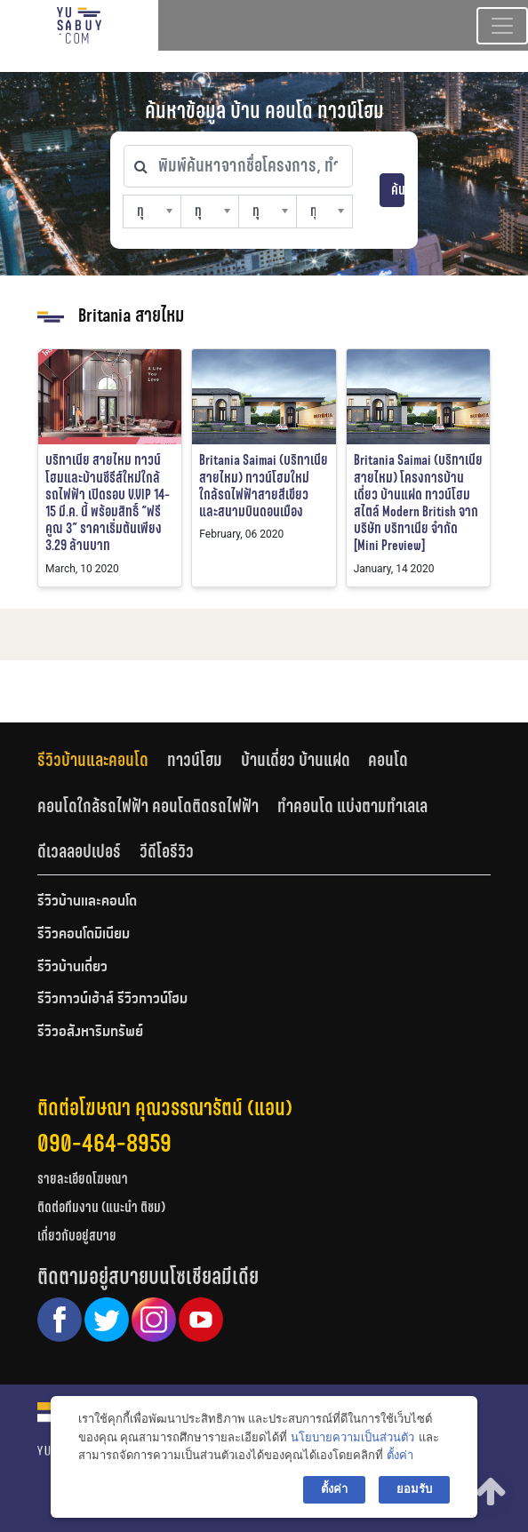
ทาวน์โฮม (194, 759)
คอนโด (388, 759)
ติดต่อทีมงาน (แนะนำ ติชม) (101, 1207)
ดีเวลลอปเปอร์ (79, 851)
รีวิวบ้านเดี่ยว (72, 968)
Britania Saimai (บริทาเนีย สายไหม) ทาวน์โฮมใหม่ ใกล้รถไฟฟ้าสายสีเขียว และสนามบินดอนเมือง (263, 486)
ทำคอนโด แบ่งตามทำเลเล (352, 806)
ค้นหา (397, 190)
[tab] (102, 760)
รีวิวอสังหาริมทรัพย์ (90, 1032)
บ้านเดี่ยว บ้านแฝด (295, 759)
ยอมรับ (414, 1489)
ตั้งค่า (400, 1455)
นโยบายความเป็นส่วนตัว (352, 1437)
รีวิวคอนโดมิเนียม (83, 935)
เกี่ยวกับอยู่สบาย (76, 1235)
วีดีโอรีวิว (167, 851)
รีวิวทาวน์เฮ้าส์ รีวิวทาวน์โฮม (112, 1000)
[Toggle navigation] (502, 25)
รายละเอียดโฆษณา (82, 1179)
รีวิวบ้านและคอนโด (92, 759)
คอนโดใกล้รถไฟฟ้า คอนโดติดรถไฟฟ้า (148, 806)
